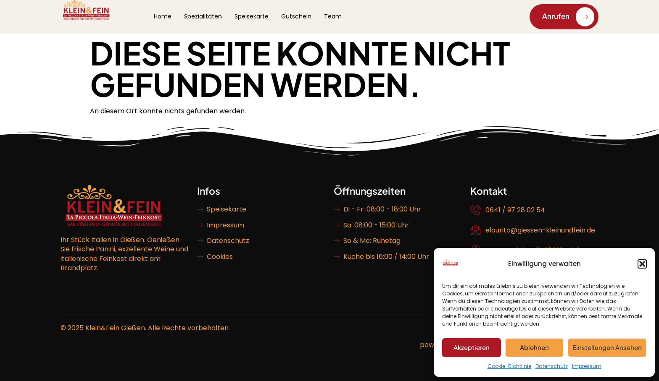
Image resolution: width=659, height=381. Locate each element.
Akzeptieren (471, 347)
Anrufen (568, 16)
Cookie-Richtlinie (509, 366)
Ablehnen (534, 347)
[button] (642, 264)
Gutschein (296, 16)
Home (162, 16)
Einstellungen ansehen (607, 347)
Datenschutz (551, 366)
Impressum (586, 366)
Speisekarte (252, 16)
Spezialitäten (203, 16)
